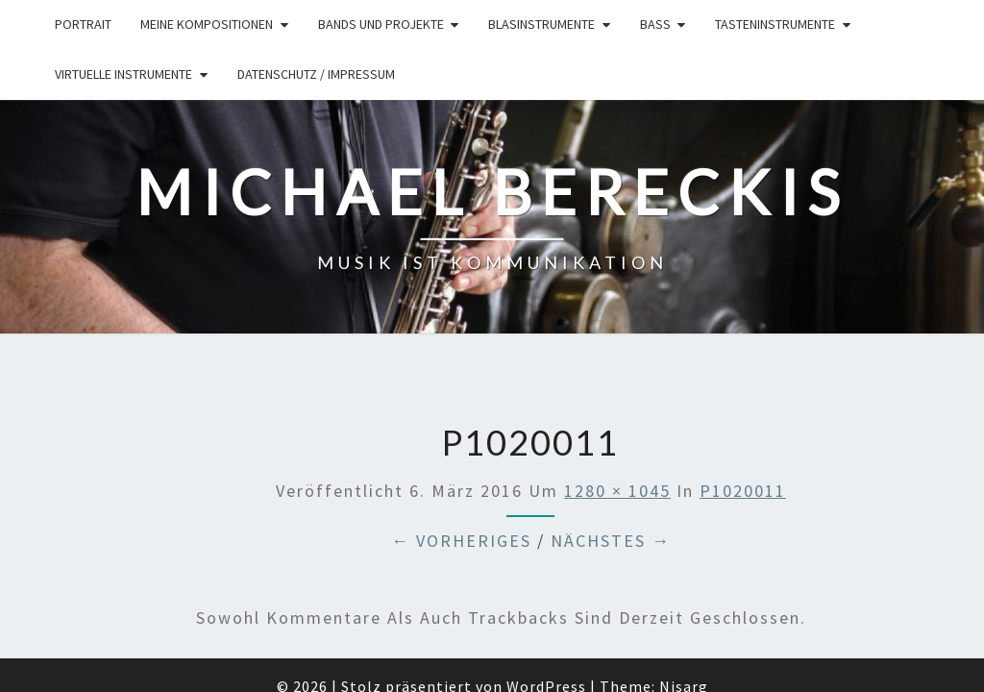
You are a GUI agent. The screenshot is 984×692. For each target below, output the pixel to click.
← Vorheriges (461, 442)
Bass (655, 24)
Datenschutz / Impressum (316, 74)
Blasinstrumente (541, 24)
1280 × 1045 (617, 391)
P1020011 (743, 391)
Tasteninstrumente (775, 24)
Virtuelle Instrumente (123, 74)
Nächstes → (611, 442)
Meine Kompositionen (206, 24)
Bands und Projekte (381, 24)
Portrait (83, 24)
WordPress (546, 587)
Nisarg (683, 587)
